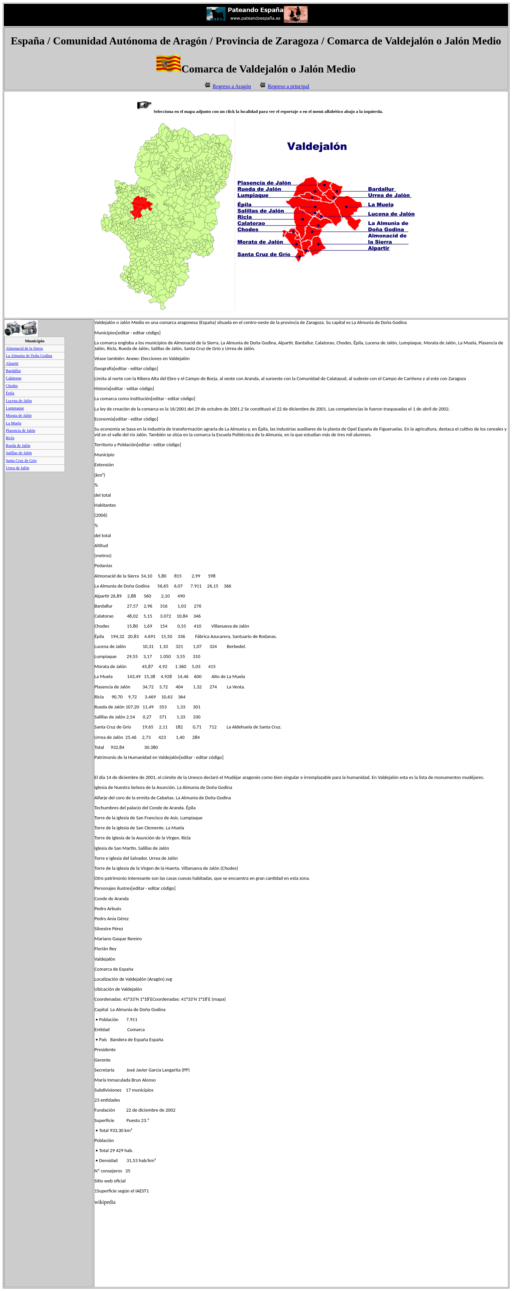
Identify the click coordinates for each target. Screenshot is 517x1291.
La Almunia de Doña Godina (29, 355)
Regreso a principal (288, 86)
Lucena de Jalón (19, 400)
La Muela (13, 423)
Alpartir (12, 363)
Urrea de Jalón (17, 468)
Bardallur (13, 370)
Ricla (10, 438)
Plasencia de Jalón (20, 430)
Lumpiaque (15, 408)
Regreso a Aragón (232, 86)
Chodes (12, 385)
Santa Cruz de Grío (21, 460)
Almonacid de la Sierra (24, 348)
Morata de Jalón (18, 415)
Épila (10, 393)
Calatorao (13, 378)
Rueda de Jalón (18, 445)
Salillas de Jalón (19, 453)
